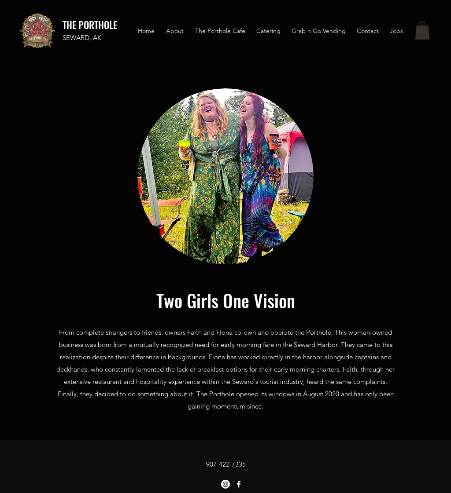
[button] (422, 31)
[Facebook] (238, 484)
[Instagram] (225, 484)
